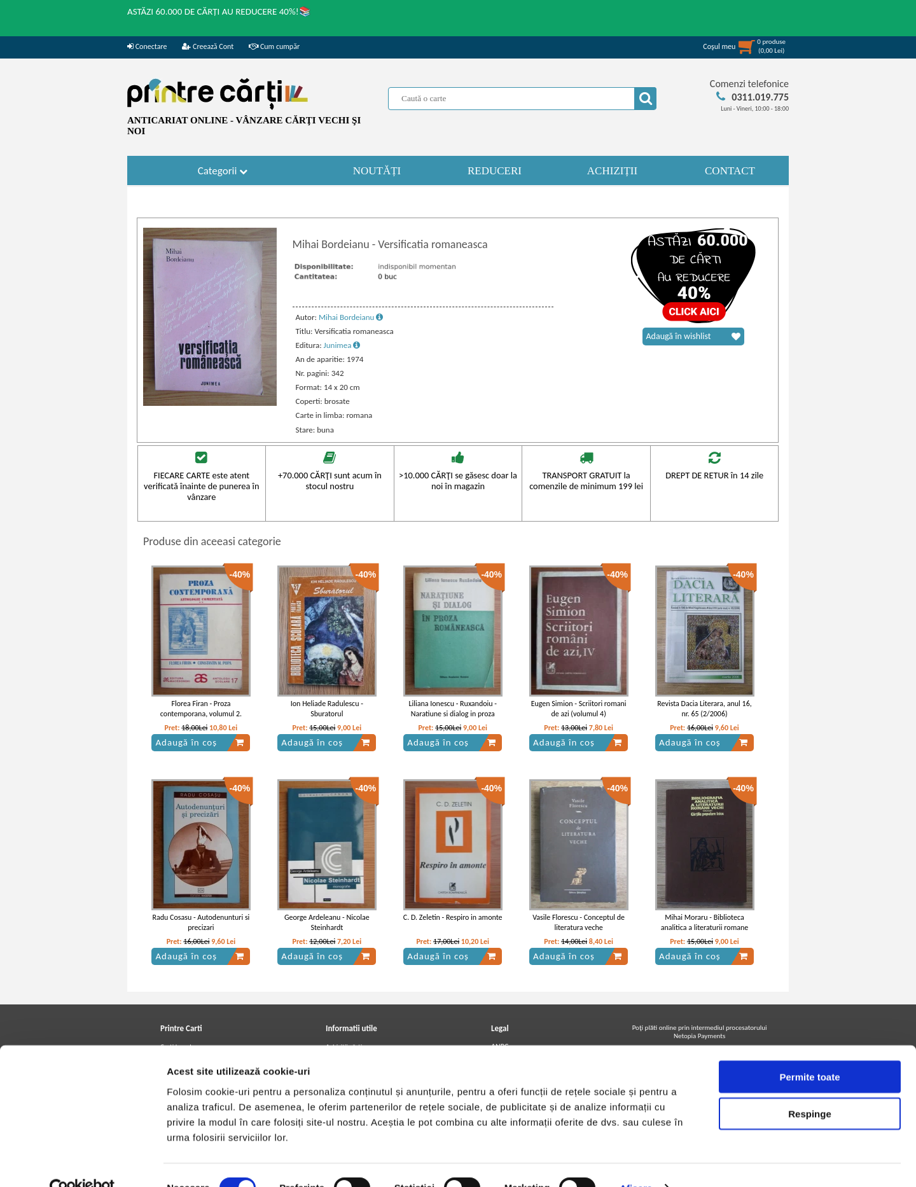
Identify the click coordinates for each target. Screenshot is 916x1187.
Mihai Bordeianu (351, 317)
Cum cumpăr (274, 46)
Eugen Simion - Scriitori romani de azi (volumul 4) (579, 709)
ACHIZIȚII (612, 171)
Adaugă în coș (199, 742)
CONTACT (730, 171)
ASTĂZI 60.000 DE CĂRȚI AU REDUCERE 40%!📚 (219, 11)
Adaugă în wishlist (693, 336)
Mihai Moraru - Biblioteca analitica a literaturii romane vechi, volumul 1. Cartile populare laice (705, 933)
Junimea (342, 345)
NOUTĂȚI (377, 171)
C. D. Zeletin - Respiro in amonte (453, 917)
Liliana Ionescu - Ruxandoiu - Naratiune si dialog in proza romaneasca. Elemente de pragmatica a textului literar (452, 719)
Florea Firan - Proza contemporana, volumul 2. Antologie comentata (201, 714)
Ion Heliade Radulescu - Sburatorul (327, 709)
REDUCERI (495, 171)
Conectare (147, 46)
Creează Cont (207, 46)
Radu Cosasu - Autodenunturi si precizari (201, 923)
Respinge (809, 1087)
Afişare (636, 1161)
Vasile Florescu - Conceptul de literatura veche (578, 923)
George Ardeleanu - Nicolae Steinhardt (327, 923)
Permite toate (809, 1050)
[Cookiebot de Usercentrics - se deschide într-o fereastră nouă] (82, 1162)
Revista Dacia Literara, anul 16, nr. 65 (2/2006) (704, 709)
